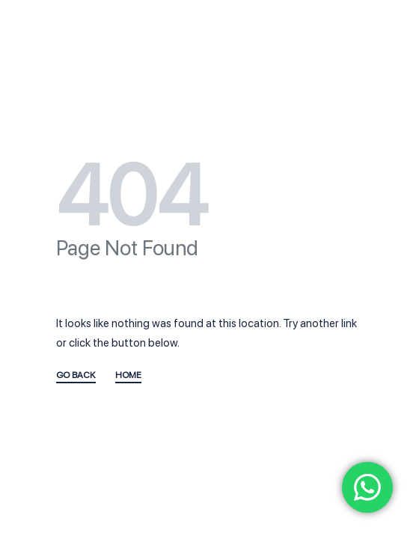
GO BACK (76, 375)
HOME (128, 375)
